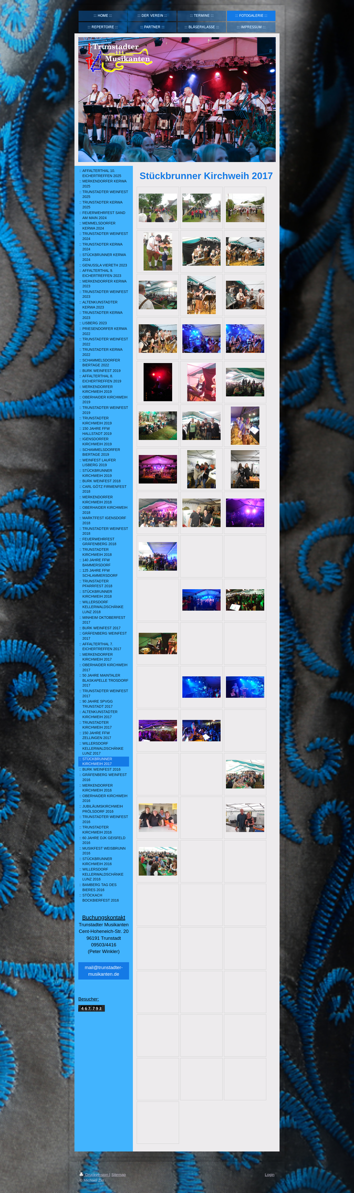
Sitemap (118, 1174)
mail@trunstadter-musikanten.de (104, 971)
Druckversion (94, 1174)
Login (269, 1174)
